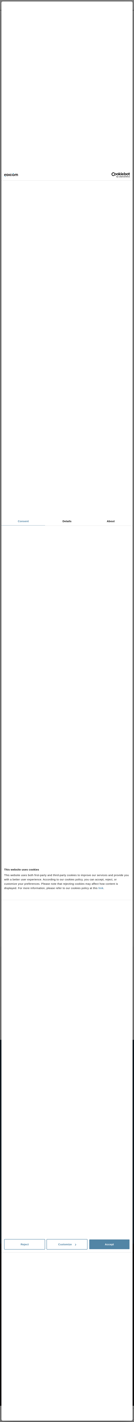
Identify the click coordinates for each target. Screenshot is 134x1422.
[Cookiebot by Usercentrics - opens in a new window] (114, 175)
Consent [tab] (23, 521)
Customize (67, 1244)
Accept (109, 1244)
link (100, 888)
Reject (25, 1244)
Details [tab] (67, 521)
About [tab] (111, 521)
